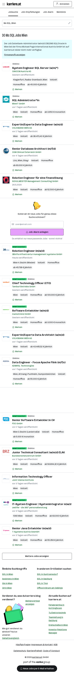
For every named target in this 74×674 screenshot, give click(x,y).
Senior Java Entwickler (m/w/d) (31, 528)
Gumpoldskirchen (46, 374)
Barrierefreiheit (34, 650)
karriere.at (55, 599)
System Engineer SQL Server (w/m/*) (35, 68)
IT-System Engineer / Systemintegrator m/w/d (41, 504)
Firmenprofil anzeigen (14, 54)
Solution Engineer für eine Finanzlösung (37, 177)
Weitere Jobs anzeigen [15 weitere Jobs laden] (37, 556)
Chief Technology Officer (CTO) (31, 283)
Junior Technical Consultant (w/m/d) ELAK (38, 452)
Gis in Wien (7, 583)
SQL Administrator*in (25, 100)
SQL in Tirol (42, 583)
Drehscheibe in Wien (58, 625)
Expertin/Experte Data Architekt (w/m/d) (38, 334)
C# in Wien (7, 588)
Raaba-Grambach (34, 79)
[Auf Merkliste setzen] (17, 89)
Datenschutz (20, 650)
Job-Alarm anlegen (37, 232)
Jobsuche (13, 12)
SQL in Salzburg (44, 579)
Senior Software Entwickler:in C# (33, 420)
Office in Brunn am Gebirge (50, 588)
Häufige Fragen (23, 644)
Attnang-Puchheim (28, 374)
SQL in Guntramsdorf (47, 574)
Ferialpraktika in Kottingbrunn (56, 606)
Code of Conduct (51, 650)
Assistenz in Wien (10, 579)
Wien (24, 35)
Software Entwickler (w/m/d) (30, 310)
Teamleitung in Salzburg (56, 619)
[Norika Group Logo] (36, 662)
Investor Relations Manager (58, 631)
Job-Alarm (48, 12)
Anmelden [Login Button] (62, 4)
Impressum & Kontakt (42, 644)
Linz (15, 160)
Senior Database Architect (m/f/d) (34, 148)
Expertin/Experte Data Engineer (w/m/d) (37, 124)
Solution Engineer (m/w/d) (28, 250)
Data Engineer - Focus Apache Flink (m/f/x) (38, 362)
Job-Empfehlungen (30, 12)
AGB (55, 644)
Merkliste (61, 12)
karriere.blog (33, 595)
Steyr (26, 160)
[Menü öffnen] (4, 4)
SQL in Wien (7, 574)
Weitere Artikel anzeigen (32, 602)
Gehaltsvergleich (10, 638)
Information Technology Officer (32, 476)
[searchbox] (37, 23)
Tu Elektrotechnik (57, 612)
